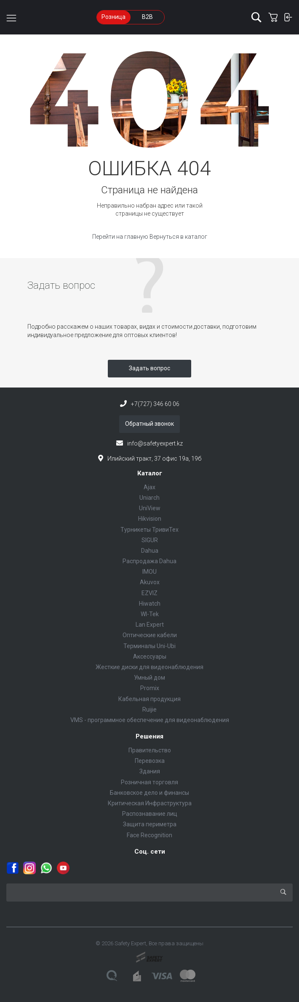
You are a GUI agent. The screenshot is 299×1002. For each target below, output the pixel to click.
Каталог (149, 473)
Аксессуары (149, 656)
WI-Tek (150, 614)
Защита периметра (149, 824)
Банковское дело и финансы (149, 792)
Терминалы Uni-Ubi (149, 646)
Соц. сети (149, 851)
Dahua (149, 550)
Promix (149, 688)
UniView (149, 508)
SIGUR (149, 540)
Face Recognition (149, 835)
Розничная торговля (149, 782)
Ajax (149, 487)
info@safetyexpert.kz (155, 443)
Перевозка (150, 760)
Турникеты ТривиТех (149, 529)
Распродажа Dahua (149, 561)
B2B (147, 16)
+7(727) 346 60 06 (155, 404)
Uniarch (149, 497)
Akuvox (150, 582)
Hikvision (149, 518)
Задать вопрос (149, 368)
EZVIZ (149, 593)
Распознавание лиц (149, 813)
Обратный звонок (149, 423)
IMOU (149, 571)
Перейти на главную (121, 236)
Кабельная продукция (149, 699)
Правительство (149, 750)
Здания (149, 771)
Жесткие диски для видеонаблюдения (149, 667)
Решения (149, 736)
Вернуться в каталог (178, 236)
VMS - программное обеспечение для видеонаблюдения (149, 720)
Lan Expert (150, 624)
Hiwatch (149, 603)
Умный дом (149, 677)
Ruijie (149, 709)
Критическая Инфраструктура (150, 803)
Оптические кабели (150, 635)
